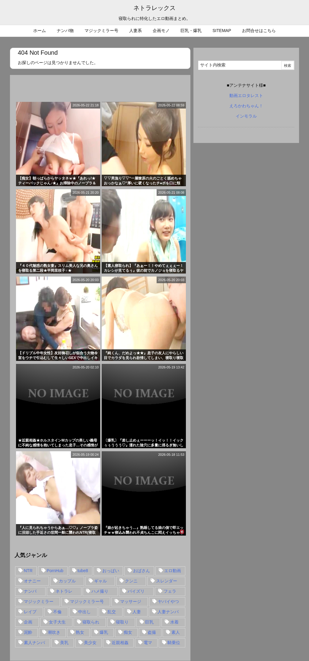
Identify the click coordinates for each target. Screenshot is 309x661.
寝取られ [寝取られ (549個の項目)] (90, 622)
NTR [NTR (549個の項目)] (28, 570)
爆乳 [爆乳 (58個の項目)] (104, 632)
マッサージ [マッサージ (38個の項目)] (130, 601)
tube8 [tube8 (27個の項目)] (83, 570)
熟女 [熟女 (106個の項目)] (80, 632)
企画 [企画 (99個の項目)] (28, 622)
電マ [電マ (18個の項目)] (148, 642)
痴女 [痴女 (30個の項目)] (128, 632)
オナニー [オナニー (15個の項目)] (32, 580)
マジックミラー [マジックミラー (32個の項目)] (38, 601)
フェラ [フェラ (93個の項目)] (170, 591)
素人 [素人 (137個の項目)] (175, 632)
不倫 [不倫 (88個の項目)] (57, 611)
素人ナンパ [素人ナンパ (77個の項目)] (34, 642)
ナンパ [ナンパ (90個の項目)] (30, 591)
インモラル (246, 116)
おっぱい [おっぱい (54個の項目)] (110, 570)
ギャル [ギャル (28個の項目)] (100, 580)
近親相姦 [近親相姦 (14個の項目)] (120, 642)
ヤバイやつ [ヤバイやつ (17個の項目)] (168, 601)
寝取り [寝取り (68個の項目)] (122, 622)
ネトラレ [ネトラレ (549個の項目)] (64, 591)
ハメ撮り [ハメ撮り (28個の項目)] (99, 591)
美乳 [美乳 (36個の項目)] (64, 642)
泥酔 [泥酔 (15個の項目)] (28, 632)
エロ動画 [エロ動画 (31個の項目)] (172, 570)
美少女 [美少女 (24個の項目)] (90, 642)
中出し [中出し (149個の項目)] (84, 611)
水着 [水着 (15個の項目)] (174, 622)
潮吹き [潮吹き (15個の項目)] (54, 632)
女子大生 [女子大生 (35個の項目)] (57, 622)
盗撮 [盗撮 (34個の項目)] (152, 632)
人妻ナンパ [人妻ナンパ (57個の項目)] (168, 611)
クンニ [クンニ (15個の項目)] (131, 580)
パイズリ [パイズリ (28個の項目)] (136, 591)
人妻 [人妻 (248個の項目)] (136, 611)
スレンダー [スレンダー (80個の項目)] (166, 580)
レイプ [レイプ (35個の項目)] (30, 611)
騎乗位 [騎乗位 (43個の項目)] (173, 642)
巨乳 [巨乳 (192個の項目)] (149, 622)
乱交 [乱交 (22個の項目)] (111, 611)
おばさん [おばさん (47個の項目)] (141, 570)
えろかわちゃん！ (246, 105)
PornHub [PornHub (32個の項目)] (55, 570)
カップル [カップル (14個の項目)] (67, 580)
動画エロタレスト (246, 95)
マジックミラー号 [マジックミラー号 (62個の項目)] (87, 601)
